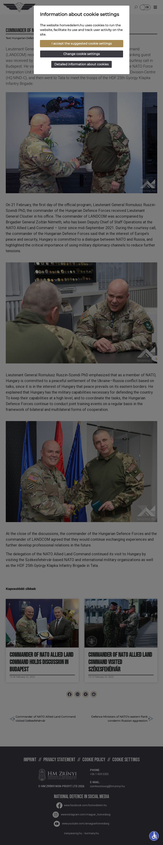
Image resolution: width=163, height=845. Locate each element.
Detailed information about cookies (81, 64)
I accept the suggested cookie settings (81, 43)
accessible (154, 835)
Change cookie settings (81, 54)
